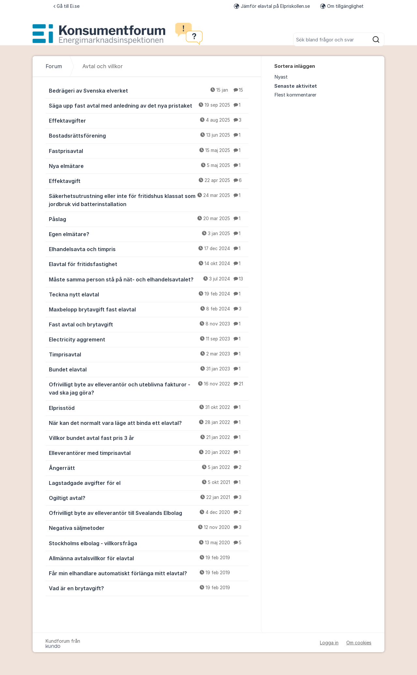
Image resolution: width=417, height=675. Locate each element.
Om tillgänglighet (342, 6)
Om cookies (358, 642)
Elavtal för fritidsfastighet (148, 263)
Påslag (148, 218)
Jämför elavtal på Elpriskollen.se (272, 6)
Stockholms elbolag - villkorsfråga (148, 543)
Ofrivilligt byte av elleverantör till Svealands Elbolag (148, 512)
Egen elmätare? (148, 233)
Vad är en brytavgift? (148, 588)
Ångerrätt (148, 467)
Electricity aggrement (148, 339)
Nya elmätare (148, 165)
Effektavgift (148, 180)
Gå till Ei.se (66, 6)
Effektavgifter (148, 120)
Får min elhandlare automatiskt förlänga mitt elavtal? (148, 573)
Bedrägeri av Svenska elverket (148, 90)
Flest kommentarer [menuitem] (295, 95)
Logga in (329, 642)
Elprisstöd (148, 407)
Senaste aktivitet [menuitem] (295, 86)
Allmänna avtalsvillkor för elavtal (148, 558)
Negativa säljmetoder (148, 527)
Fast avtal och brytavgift (148, 324)
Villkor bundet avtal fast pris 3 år (148, 437)
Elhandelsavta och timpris (148, 248)
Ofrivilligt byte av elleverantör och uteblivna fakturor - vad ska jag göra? (148, 388)
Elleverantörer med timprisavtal (148, 452)
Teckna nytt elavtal (148, 294)
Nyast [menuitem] (281, 77)
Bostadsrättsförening (148, 135)
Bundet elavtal (148, 369)
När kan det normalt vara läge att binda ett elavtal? (148, 422)
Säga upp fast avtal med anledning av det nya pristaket (148, 105)
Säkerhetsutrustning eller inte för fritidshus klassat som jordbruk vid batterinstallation (148, 199)
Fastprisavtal (148, 150)
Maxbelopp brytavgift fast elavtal (148, 309)
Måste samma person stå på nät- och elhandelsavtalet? (148, 279)
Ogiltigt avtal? (148, 497)
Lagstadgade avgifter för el (148, 482)
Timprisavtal (148, 354)
